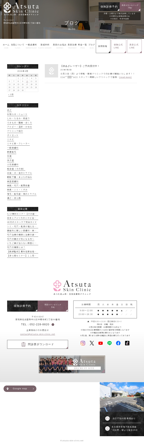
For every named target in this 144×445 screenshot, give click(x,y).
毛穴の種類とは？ (16, 247)
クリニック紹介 (15, 130)
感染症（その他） (16, 168)
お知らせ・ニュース (17, 114)
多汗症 (10, 160)
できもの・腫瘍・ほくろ (19, 122)
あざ (9, 110)
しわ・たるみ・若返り (18, 118)
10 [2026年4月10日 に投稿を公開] (27, 81)
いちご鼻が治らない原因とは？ (23, 243)
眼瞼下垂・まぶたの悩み (19, 177)
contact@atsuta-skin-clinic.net (37, 334)
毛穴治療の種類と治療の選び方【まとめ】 (28, 234)
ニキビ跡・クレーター (18, 143)
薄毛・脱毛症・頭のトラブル (22, 193)
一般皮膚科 (12, 147)
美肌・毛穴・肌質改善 (18, 185)
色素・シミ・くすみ (17, 189)
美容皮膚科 (12, 181)
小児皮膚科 (12, 164)
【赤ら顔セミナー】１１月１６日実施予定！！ (31, 255)
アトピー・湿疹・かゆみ (19, 126)
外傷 (9, 156)
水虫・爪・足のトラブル (19, 172)
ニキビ (10, 139)
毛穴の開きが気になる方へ (20, 239)
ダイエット (12, 135)
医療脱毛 (11, 151)
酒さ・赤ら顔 (14, 198)
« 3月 (11, 94)
